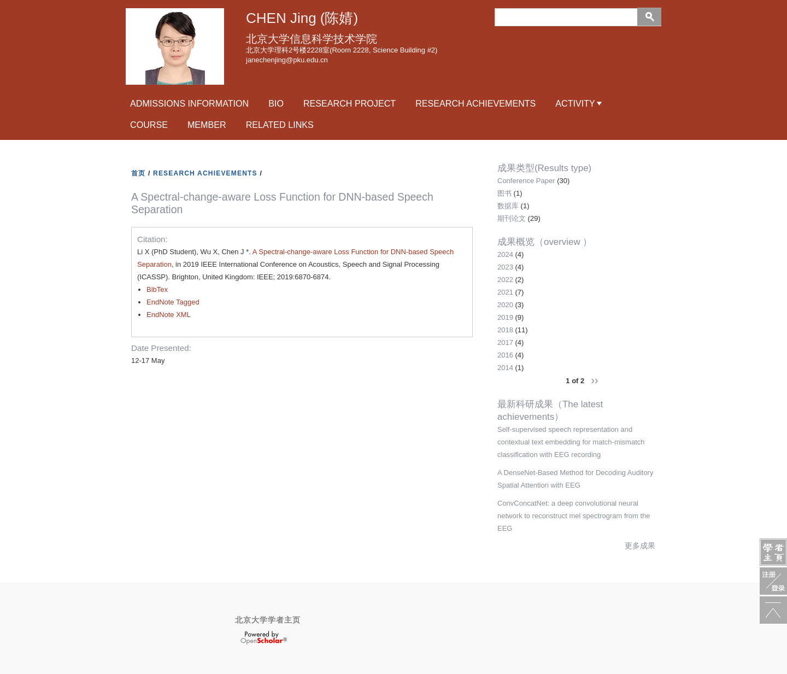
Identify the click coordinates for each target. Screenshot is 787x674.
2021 (505, 292)
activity (575, 103)
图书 (504, 193)
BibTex (157, 289)
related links (280, 125)
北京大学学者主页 (268, 620)
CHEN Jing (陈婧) (302, 18)
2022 (505, 280)
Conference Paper (526, 181)
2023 (505, 267)
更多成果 (640, 545)
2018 (505, 330)
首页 (138, 173)
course (149, 125)
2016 (505, 355)
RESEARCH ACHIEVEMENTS (205, 173)
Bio (276, 103)
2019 (505, 317)
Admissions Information (189, 103)
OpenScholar (263, 638)
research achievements (475, 103)
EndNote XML (168, 314)
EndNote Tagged (172, 302)
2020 (505, 305)
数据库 (508, 206)
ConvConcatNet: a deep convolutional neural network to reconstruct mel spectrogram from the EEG (573, 515)
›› (594, 380)
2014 (505, 368)
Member (206, 125)
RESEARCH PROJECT (349, 103)
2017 (505, 342)
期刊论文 (511, 218)
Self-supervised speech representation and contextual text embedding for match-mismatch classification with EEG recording (571, 442)
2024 (505, 254)
